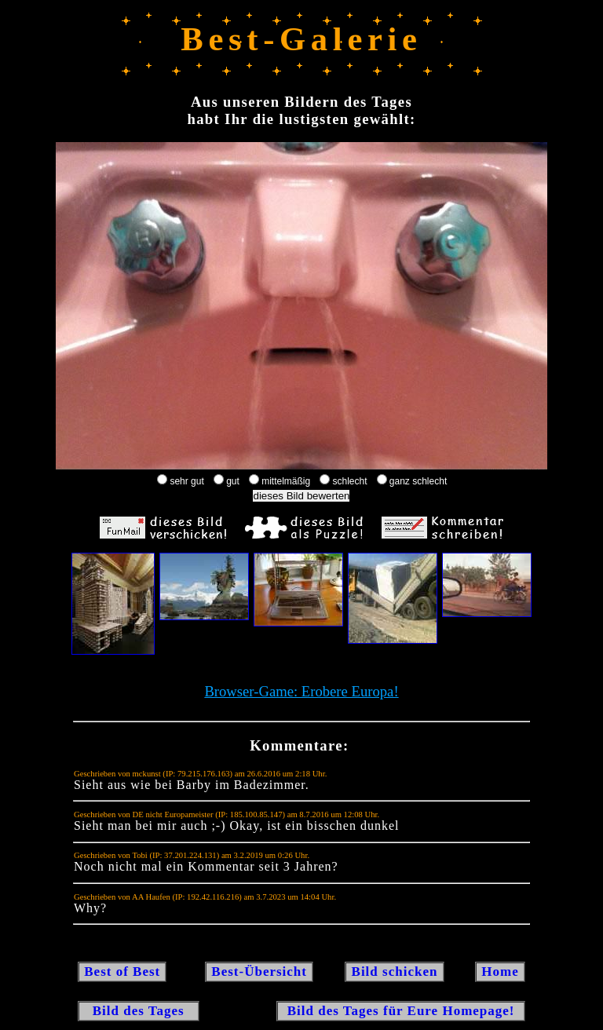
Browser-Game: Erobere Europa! (301, 691)
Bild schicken (394, 971)
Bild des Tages (138, 1010)
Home (500, 971)
